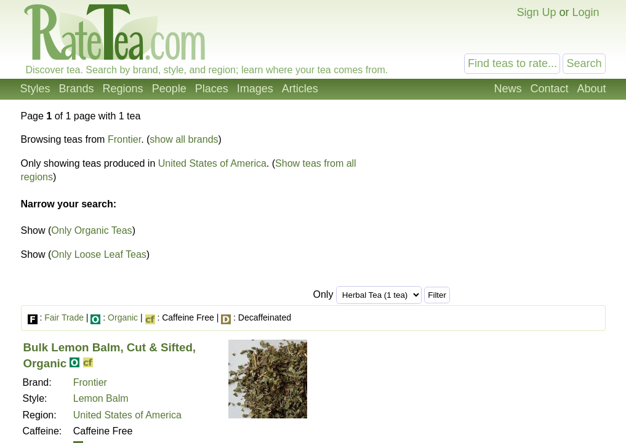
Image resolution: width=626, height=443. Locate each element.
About (591, 88)
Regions (123, 88)
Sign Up (536, 12)
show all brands (184, 139)
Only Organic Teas (91, 230)
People (169, 88)
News (507, 88)
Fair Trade (64, 317)
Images (255, 88)
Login (585, 12)
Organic (123, 317)
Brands (76, 88)
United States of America (212, 163)
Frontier (124, 139)
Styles (35, 88)
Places (211, 88)
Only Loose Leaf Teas (98, 254)
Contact (549, 88)
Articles (300, 88)
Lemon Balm (101, 398)
